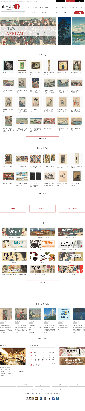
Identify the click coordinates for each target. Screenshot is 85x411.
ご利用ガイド (57, 7)
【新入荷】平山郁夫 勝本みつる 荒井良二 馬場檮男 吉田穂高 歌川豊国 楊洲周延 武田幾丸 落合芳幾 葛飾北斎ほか (50, 333)
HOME (60, 1)
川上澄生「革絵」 (7, 169)
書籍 (60, 389)
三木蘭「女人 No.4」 (8, 73)
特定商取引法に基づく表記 (45, 397)
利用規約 (56, 397)
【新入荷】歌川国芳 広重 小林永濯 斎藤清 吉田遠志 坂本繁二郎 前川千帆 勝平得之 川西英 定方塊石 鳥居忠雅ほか (21, 333)
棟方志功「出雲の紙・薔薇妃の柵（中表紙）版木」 (35, 189)
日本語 (70, 1)
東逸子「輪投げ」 (62, 73)
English (79, 1)
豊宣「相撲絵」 (48, 131)
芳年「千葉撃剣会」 (21, 169)
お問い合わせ (79, 7)
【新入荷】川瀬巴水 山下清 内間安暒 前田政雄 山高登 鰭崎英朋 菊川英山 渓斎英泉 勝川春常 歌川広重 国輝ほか (79, 333)
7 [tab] (48, 50)
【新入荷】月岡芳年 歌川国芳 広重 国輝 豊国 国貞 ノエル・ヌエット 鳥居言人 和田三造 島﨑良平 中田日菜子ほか (6, 333)
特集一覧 (42, 286)
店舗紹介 (41, 7)
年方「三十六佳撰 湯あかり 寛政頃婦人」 (62, 113)
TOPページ (8, 389)
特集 (65, 13)
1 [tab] (34, 50)
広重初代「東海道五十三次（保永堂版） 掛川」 (50, 93)
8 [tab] (51, 50)
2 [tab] (36, 50)
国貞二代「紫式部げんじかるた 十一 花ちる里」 (8, 133)
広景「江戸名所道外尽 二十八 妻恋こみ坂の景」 (21, 113)
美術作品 (44, 13)
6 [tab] (46, 50)
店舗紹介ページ (4, 380)
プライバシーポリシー (32, 397)
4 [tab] (41, 50)
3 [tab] (39, 50)
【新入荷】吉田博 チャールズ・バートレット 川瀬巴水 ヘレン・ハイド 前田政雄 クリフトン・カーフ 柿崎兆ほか (35, 333)
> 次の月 (53, 367)
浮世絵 (34, 13)
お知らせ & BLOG (42, 308)
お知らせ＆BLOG (32, 7)
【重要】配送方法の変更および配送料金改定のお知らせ (64, 331)
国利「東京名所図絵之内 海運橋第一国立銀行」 (35, 133)
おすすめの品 (42, 151)
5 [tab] (43, 50)
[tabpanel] (42, 32)
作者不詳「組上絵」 (8, 188)
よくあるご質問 (70, 7)
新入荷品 (42, 55)
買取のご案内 (48, 7)
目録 (63, 7)
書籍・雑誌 (55, 13)
